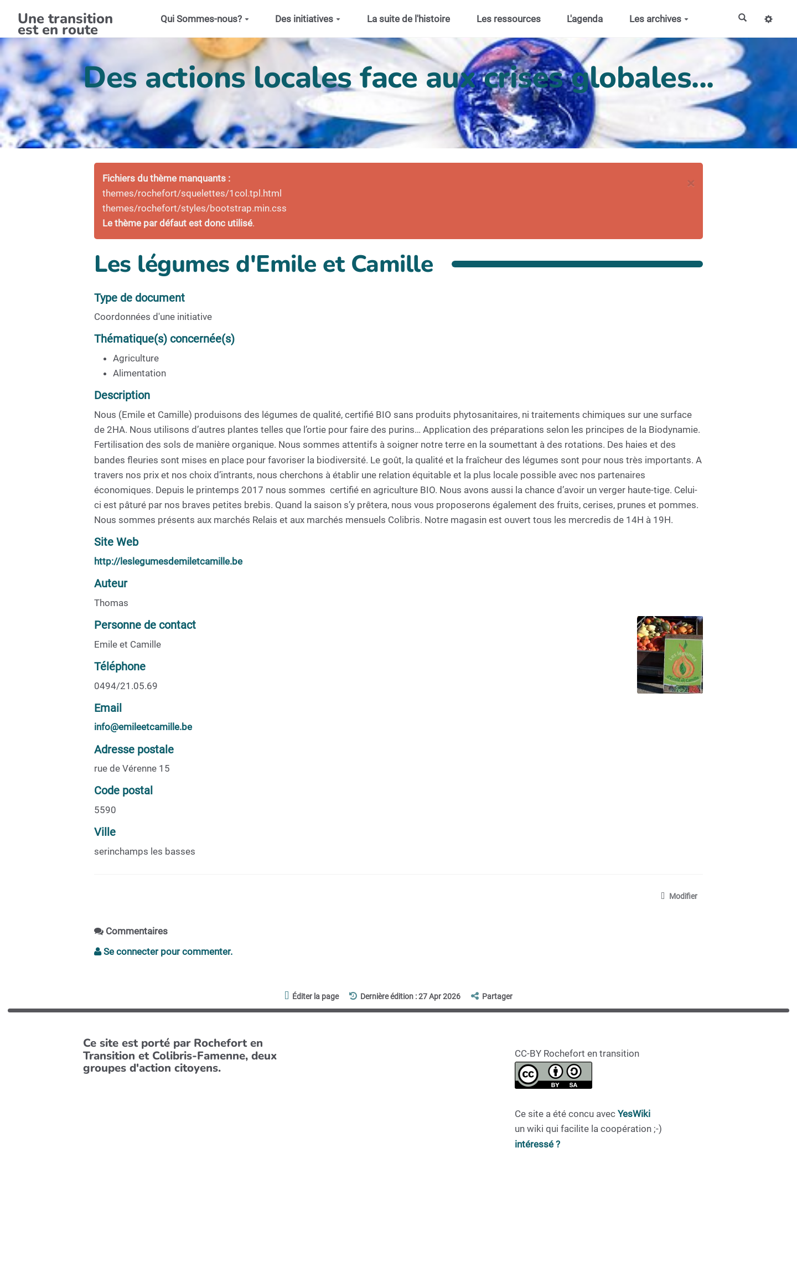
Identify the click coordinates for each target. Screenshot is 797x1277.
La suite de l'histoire (405, 18)
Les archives (656, 18)
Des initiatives (305, 18)
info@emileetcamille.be (143, 726)
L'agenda (582, 18)
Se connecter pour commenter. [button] (163, 952)
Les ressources (505, 18)
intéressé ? (537, 1145)
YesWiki (634, 1114)
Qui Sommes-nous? (202, 18)
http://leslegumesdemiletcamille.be (168, 561)
